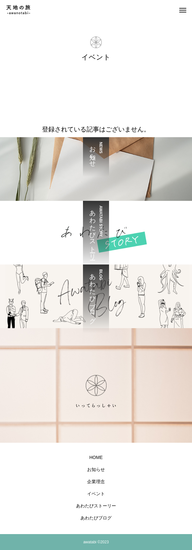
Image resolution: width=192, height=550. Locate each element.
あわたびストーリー (96, 505)
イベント (96, 493)
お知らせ (96, 469)
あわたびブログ (96, 517)
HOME (96, 457)
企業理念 (96, 481)
